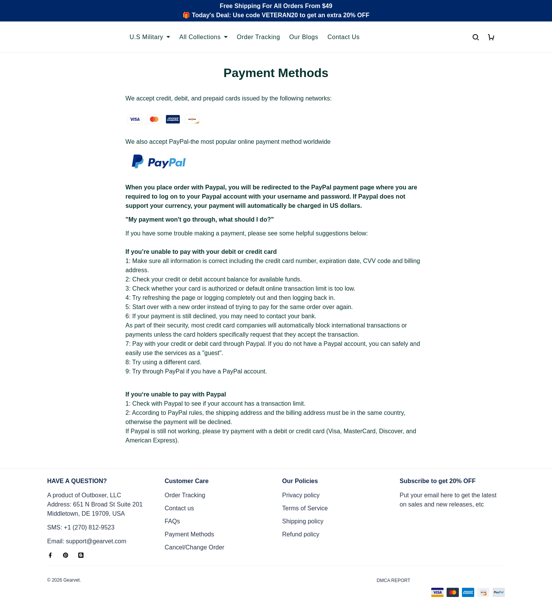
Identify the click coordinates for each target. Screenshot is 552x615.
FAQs (172, 521)
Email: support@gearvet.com (87, 541)
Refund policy (300, 534)
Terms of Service (305, 508)
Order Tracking (185, 495)
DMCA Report (394, 580)
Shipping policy (303, 521)
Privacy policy (301, 495)
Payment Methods (189, 534)
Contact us (179, 508)
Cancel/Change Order (195, 547)
